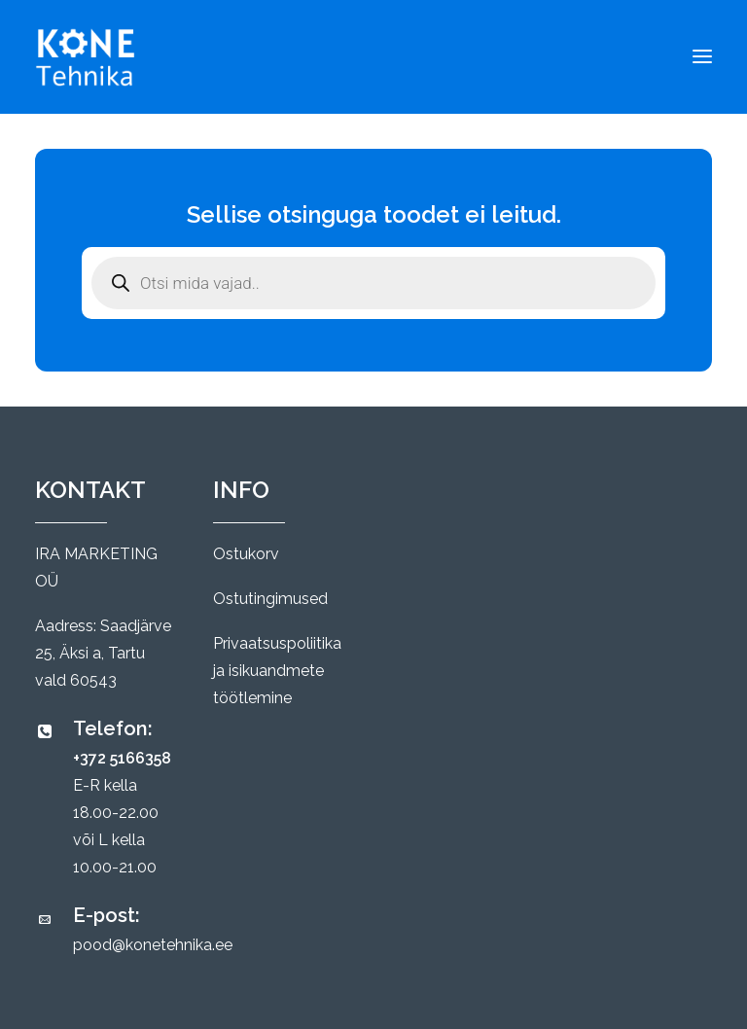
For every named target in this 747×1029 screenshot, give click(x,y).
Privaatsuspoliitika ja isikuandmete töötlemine (277, 670)
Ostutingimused (270, 598)
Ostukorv (246, 554)
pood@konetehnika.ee (152, 945)
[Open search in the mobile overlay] (373, 283)
